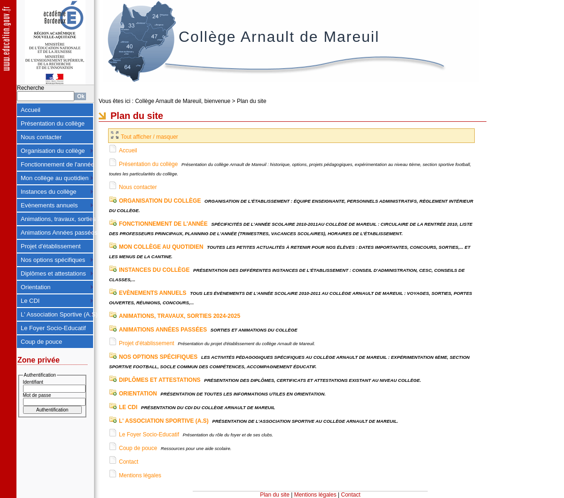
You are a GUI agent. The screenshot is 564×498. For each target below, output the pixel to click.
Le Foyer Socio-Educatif (53, 328)
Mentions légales (140, 475)
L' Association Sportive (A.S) (57, 314)
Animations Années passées (57, 232)
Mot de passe (37, 395)
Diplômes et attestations (53, 273)
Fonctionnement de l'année (57, 164)
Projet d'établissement (51, 246)
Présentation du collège (53, 123)
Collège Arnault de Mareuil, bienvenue (182, 101)
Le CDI (30, 300)
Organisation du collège (53, 150)
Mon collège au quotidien (55, 178)
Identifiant (33, 382)
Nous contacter (41, 137)
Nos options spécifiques (53, 259)
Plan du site (251, 101)
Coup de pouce (41, 341)
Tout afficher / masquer (144, 137)
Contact (128, 461)
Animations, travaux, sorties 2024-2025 (57, 218)
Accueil (30, 109)
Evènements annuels (49, 205)
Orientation (36, 287)
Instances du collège (49, 191)
